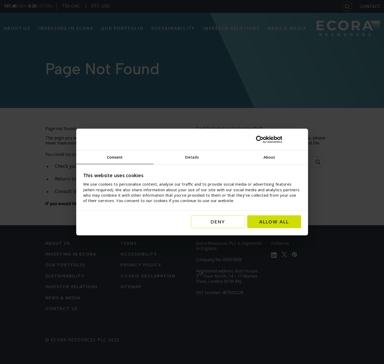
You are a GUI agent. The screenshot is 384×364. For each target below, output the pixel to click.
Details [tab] (192, 157)
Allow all (274, 221)
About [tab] (269, 157)
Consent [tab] (115, 157)
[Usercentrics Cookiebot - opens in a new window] (278, 139)
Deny (218, 221)
